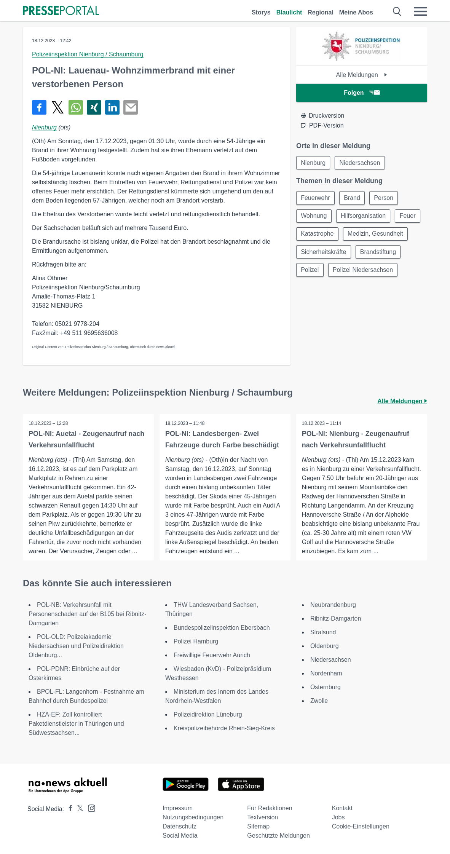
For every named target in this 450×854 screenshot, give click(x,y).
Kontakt (342, 808)
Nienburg (44, 127)
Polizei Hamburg (196, 641)
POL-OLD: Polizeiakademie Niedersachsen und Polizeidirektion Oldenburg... (76, 646)
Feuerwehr (315, 198)
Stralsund (323, 632)
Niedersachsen (360, 163)
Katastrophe (317, 234)
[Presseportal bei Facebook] (68, 809)
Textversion (262, 817)
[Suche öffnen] (397, 11)
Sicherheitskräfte (323, 253)
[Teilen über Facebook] (39, 107)
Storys (261, 12)
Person (385, 198)
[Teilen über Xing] (94, 107)
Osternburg (325, 687)
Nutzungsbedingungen (193, 817)
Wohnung (314, 216)
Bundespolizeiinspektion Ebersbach (222, 627)
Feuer (409, 216)
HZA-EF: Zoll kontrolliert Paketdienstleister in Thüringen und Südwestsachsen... (76, 723)
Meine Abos (356, 12)
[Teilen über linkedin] (112, 107)
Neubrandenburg (333, 605)
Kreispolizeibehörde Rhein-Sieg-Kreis (224, 728)
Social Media (180, 835)
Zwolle (319, 701)
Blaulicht (289, 12)
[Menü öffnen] (420, 11)
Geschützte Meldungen (278, 835)
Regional (321, 12)
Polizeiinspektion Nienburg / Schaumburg (88, 54)
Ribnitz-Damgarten (335, 618)
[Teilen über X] (57, 107)
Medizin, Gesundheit (376, 234)
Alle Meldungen (362, 75)
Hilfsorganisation (363, 216)
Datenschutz (179, 826)
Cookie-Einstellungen (360, 826)
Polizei (310, 271)
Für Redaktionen (269, 808)
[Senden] (130, 107)
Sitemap (258, 826)
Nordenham (326, 673)
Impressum (178, 808)
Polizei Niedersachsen (364, 271)
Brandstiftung (379, 253)
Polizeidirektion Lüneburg (208, 714)
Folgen (361, 92)
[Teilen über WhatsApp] (76, 107)
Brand (353, 198)
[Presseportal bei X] (77, 809)
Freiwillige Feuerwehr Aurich (212, 655)
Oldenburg (324, 646)
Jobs (338, 817)
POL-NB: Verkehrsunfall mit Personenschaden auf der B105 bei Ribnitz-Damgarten (88, 614)
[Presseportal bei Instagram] (89, 808)
